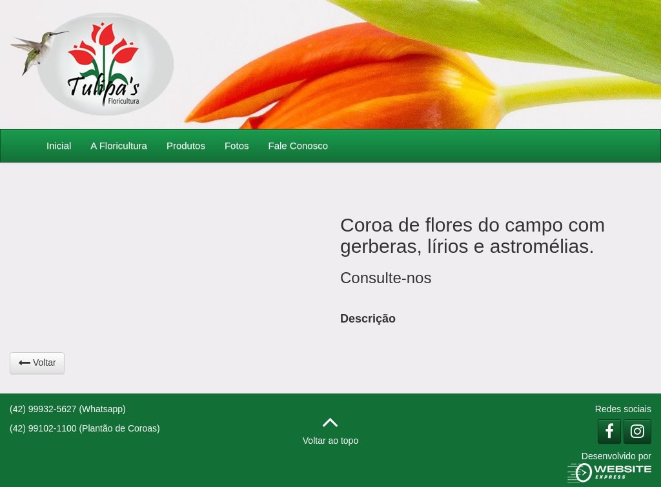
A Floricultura (118, 145)
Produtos (186, 145)
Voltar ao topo (330, 427)
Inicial (58, 145)
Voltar (37, 362)
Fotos (237, 145)
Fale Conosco (298, 145)
